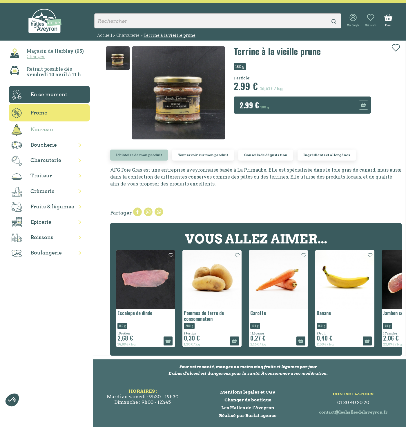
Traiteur (32, 175)
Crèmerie (33, 192)
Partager (137, 212)
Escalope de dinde (134, 313)
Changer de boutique (247, 400)
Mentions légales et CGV (248, 392)
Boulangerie (37, 253)
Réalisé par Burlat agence (248, 415)
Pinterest (159, 212)
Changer (36, 56)
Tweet (148, 212)
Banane (324, 313)
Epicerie (31, 222)
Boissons (32, 238)
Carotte (258, 313)
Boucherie (34, 145)
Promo (30, 113)
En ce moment (39, 95)
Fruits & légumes (43, 207)
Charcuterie (36, 161)
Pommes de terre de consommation (204, 316)
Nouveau (32, 130)
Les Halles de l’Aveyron (247, 407)
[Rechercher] (217, 20)
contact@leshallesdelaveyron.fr (353, 412)
